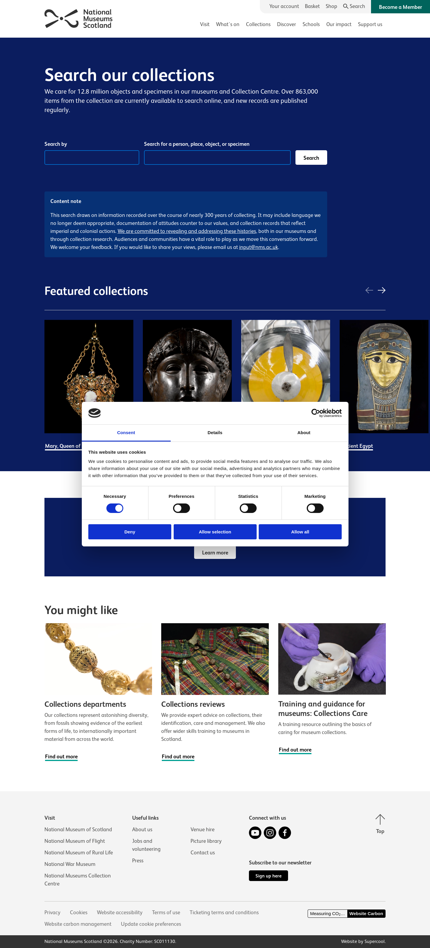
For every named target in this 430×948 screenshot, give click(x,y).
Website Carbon (366, 913)
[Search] (354, 6)
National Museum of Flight (74, 841)
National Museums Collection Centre (77, 880)
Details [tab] (215, 432)
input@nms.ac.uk (258, 247)
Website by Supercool (363, 941)
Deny (129, 531)
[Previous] (369, 291)
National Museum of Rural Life (78, 853)
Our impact (338, 24)
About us (142, 829)
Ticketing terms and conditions (224, 912)
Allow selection (215, 531)
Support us (370, 24)
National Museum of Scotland (78, 829)
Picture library (206, 841)
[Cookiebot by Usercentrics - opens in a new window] (316, 413)
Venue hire (203, 829)
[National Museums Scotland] (78, 17)
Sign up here (268, 876)
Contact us (203, 853)
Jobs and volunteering (146, 845)
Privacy (52, 912)
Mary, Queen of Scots (69, 446)
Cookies (78, 912)
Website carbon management (77, 924)
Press (137, 861)
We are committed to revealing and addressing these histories (187, 231)
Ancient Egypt (356, 446)
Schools (311, 24)
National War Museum (69, 864)
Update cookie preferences (151, 924)
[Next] (382, 291)
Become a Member (400, 7)
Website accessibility (120, 912)
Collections (258, 24)
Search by (55, 144)
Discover (286, 24)
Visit (205, 24)
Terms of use (166, 912)
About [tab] (304, 432)
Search (311, 158)
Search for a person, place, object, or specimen (197, 144)
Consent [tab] (126, 432)
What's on (227, 24)
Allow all (300, 531)
